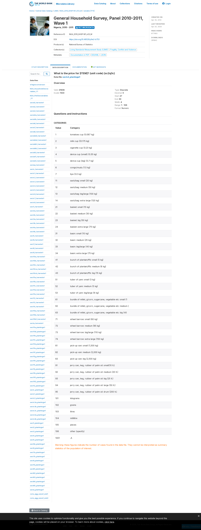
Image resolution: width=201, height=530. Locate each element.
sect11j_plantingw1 (37, 369)
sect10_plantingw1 (37, 465)
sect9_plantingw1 (37, 461)
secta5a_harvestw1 (37, 115)
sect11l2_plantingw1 (37, 381)
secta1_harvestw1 (37, 103)
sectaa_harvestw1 (37, 165)
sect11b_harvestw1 (37, 282)
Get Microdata (85, 27)
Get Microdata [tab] (98, 67)
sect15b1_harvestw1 (38, 319)
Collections (125, 4)
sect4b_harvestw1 (37, 232)
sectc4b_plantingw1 (38, 419)
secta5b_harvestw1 (37, 119)
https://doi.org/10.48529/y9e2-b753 (84, 39)
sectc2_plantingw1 (37, 398)
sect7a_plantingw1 (37, 452)
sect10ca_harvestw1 (38, 269)
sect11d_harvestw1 (37, 290)
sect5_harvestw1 (36, 236)
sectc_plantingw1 (37, 390)
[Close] (199, 515)
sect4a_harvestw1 (37, 227)
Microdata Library (65, 4)
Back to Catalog (39, 510)
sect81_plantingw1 (37, 469)
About (113, 4)
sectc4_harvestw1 (37, 186)
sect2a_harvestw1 (37, 211)
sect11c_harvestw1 (37, 286)
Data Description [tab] (60, 67)
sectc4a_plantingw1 (38, 415)
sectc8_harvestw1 (37, 202)
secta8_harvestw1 (37, 132)
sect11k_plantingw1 (37, 373)
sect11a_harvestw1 (37, 277)
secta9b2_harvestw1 (38, 148)
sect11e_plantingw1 (37, 348)
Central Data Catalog (44, 11)
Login (166, 4)
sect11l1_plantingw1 (37, 377)
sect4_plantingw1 (37, 436)
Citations (138, 4)
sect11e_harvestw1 (37, 294)
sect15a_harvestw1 (37, 311)
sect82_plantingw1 (37, 473)
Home (31, 11)
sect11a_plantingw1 (37, 327)
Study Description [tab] (40, 67)
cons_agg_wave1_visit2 (39, 498)
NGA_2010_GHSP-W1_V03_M (71, 11)
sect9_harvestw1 (36, 252)
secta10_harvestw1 (37, 152)
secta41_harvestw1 (37, 157)
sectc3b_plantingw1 (38, 406)
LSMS (56, 11)
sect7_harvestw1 (36, 244)
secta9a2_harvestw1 (38, 140)
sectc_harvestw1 (36, 169)
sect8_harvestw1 (36, 248)
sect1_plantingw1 (36, 423)
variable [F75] (88, 11)
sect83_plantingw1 (37, 477)
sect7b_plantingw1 (37, 456)
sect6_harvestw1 (36, 240)
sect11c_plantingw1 (37, 340)
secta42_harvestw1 (37, 161)
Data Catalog (100, 4)
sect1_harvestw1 (36, 207)
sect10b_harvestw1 (37, 261)
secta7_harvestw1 (37, 127)
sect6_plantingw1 (37, 448)
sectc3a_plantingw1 (38, 402)
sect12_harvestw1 (37, 298)
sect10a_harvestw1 (37, 257)
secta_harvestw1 (36, 323)
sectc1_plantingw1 (37, 394)
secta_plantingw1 (37, 490)
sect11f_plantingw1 (37, 352)
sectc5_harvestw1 (37, 190)
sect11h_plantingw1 (37, 361)
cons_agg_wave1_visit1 (39, 494)
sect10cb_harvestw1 (38, 273)
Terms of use (152, 4)
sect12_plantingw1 (37, 386)
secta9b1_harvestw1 (38, 144)
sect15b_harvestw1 (37, 315)
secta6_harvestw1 (37, 123)
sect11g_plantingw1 (37, 356)
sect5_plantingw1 (37, 440)
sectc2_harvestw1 (37, 177)
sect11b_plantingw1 (37, 336)
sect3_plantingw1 (37, 431)
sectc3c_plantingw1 (38, 411)
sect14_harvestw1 (37, 306)
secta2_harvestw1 (37, 107)
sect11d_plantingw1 (37, 344)
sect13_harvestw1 (37, 302)
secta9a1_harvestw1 (38, 136)
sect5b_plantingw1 (37, 444)
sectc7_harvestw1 (37, 198)
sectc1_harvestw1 (37, 173)
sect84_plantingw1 (37, 481)
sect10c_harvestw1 (37, 265)
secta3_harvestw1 (37, 111)
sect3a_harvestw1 (37, 219)
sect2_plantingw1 (37, 427)
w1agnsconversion (37, 85)
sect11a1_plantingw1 (38, 332)
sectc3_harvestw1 (37, 182)
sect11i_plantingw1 (37, 365)
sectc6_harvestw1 (37, 194)
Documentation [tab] (80, 67)
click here (109, 522)
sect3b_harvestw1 (37, 223)
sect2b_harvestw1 (37, 215)
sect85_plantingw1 (37, 486)
